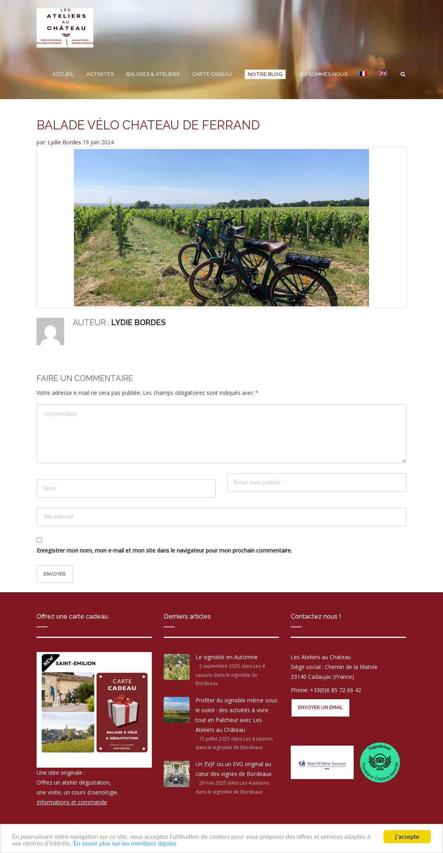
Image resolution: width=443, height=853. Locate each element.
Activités (100, 74)
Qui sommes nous (322, 74)
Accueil (63, 74)
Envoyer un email (320, 707)
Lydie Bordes (65, 142)
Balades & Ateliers (152, 74)
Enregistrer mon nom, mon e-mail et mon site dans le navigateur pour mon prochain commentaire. (164, 550)
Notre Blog (265, 74)
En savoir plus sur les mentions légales (125, 843)
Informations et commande (72, 802)
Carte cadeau (212, 74)
